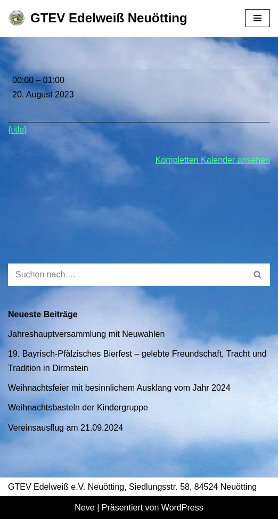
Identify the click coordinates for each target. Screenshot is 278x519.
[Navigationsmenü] (257, 18)
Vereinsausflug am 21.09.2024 (65, 427)
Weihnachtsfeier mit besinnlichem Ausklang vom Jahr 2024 (119, 387)
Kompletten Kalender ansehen (213, 159)
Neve (84, 507)
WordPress (182, 507)
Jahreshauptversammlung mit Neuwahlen (86, 334)
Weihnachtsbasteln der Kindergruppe (78, 407)
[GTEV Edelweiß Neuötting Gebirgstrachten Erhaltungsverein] (97, 18)
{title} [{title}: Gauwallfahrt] (17, 129)
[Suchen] (127, 274)
